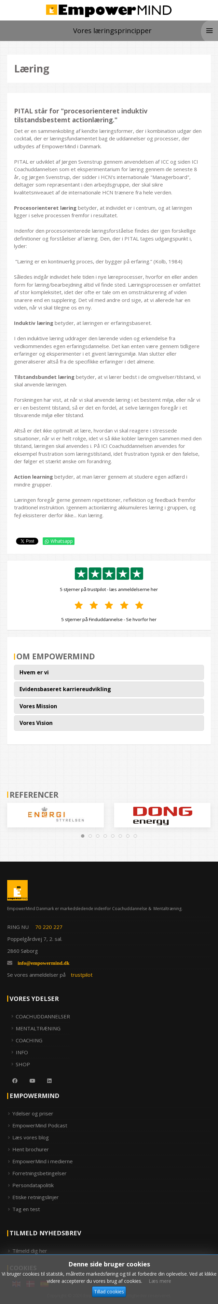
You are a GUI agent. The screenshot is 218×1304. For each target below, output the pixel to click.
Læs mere (160, 1296)
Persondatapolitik (33, 1185)
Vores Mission (38, 706)
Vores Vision (36, 723)
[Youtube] (29, 1080)
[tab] (82, 836)
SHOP (23, 1064)
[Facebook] (12, 1080)
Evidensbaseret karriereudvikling (65, 689)
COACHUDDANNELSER (43, 1016)
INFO (22, 1052)
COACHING (29, 1040)
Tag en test (26, 1209)
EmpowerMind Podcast (39, 1125)
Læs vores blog (30, 1137)
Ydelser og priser (32, 1113)
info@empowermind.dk (43, 962)
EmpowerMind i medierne (42, 1161)
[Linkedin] (47, 1080)
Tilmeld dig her (29, 1250)
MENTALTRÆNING (38, 1028)
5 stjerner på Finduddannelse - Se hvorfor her (108, 619)
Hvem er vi (34, 672)
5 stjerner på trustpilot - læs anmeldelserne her (109, 589)
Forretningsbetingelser (39, 1173)
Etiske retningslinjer (35, 1197)
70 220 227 (49, 926)
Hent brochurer (30, 1149)
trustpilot (82, 974)
